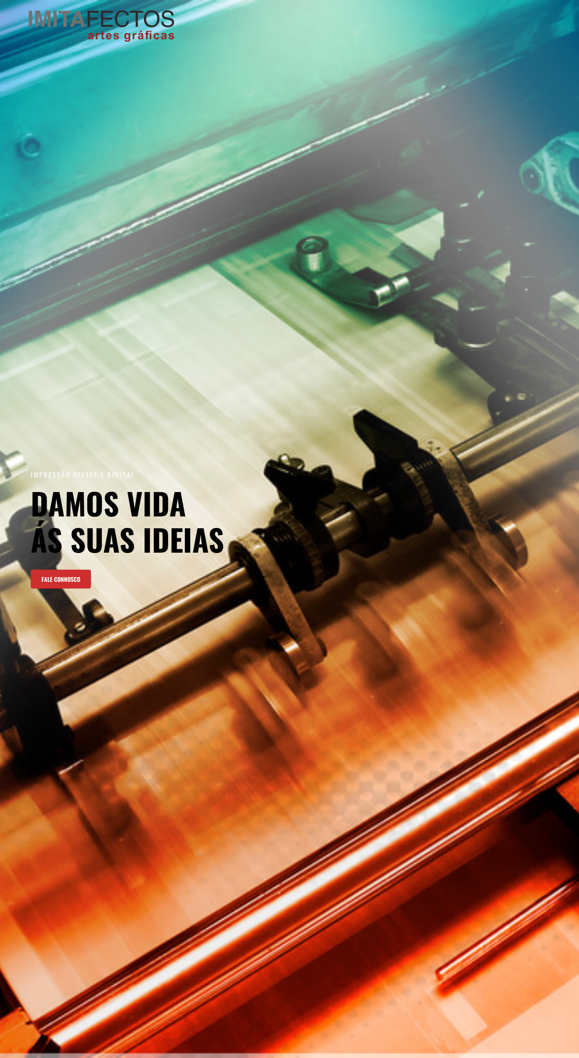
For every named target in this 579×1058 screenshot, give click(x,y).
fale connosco (60, 579)
